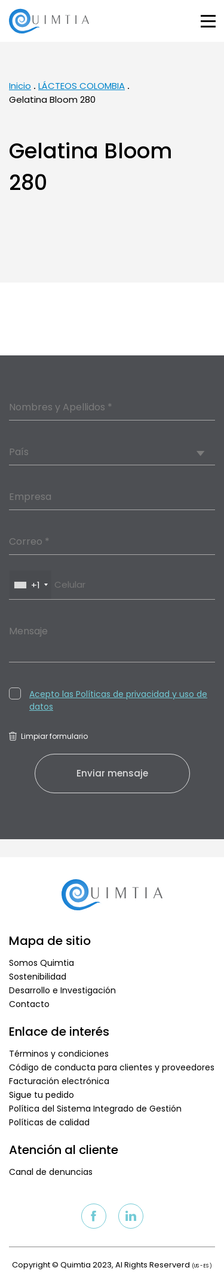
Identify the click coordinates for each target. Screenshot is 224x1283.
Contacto (29, 1004)
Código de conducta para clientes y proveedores (111, 1067)
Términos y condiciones (59, 1054)
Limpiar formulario (48, 736)
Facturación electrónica (59, 1081)
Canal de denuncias (51, 1172)
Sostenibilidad (37, 977)
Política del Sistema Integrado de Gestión (95, 1109)
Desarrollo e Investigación (62, 990)
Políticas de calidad (49, 1122)
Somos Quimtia (41, 963)
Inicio (20, 85)
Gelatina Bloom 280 (52, 99)
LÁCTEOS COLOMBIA (81, 85)
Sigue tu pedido (41, 1095)
